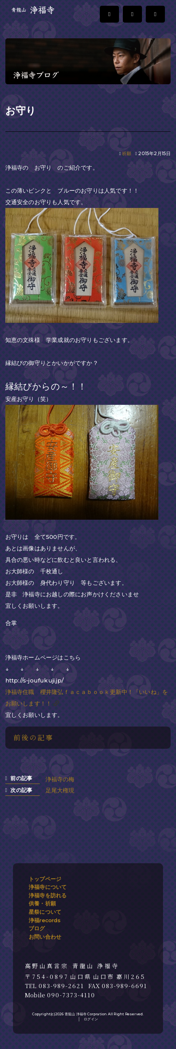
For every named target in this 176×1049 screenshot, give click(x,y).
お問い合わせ (45, 937)
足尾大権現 (60, 790)
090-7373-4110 (71, 995)
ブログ (37, 928)
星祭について (45, 912)
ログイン (91, 1019)
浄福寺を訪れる (48, 895)
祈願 (126, 153)
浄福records (44, 920)
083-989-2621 (61, 985)
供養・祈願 (42, 903)
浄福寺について (48, 887)
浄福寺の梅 (60, 779)
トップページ (45, 879)
